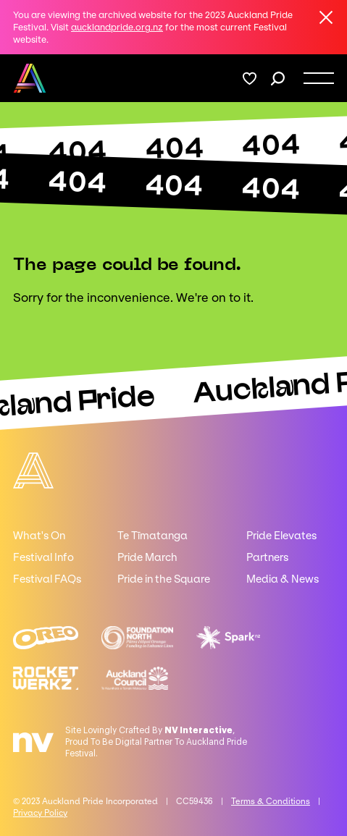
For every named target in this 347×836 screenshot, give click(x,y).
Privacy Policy (40, 813)
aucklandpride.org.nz (117, 27)
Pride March (147, 557)
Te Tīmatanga (152, 535)
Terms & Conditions (270, 801)
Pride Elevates (281, 535)
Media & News (282, 579)
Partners (267, 557)
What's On (39, 535)
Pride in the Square (163, 579)
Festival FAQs (47, 579)
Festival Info (43, 557)
